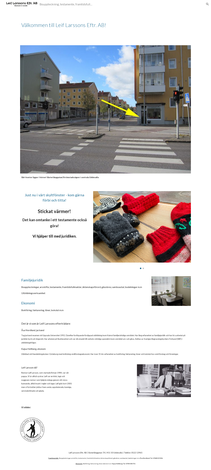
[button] (207, 4)
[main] (76, 25)
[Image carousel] (142, 230)
